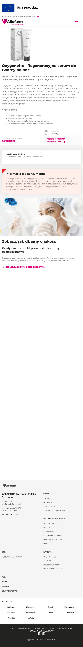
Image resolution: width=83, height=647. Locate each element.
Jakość (5, 582)
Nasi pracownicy (52, 565)
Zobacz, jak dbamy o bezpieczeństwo (23, 267)
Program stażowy (52, 569)
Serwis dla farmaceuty (42, 631)
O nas (46, 494)
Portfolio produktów (54, 519)
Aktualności (49, 506)
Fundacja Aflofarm (12, 557)
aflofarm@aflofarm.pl (11, 504)
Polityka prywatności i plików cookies (52, 629)
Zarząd (47, 498)
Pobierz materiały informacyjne (56, 140)
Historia (47, 502)
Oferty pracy (50, 557)
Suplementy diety (52, 536)
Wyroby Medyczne (52, 540)
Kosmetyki (48, 532)
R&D (4, 577)
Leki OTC (47, 528)
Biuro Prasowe (9, 591)
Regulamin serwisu (20, 629)
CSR (4, 552)
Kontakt (6, 586)
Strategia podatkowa (54, 510)
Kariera (47, 552)
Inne (45, 544)
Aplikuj (47, 561)
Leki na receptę (51, 524)
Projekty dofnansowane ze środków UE (20, 16)
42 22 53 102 (8, 502)
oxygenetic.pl (9, 141)
